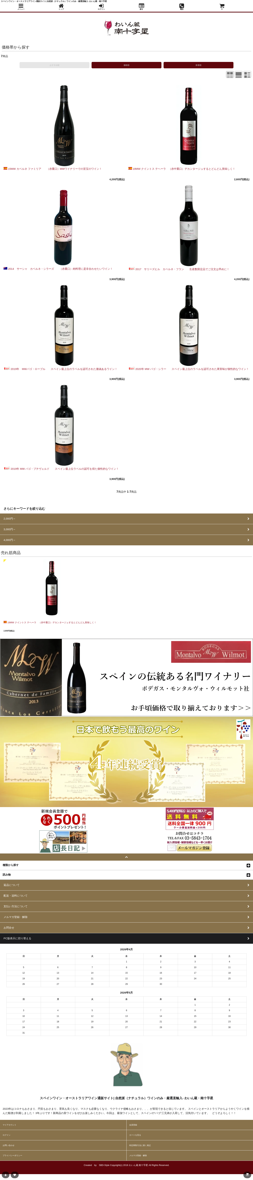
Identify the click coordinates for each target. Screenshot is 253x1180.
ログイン (6, 1135)
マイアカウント (9, 1125)
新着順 (198, 65)
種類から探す (11, 864)
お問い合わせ (8, 1145)
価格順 (126, 65)
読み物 (7, 874)
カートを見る (135, 1135)
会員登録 (133, 1125)
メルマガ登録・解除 (138, 1155)
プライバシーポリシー (12, 1155)
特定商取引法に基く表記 (140, 1145)
